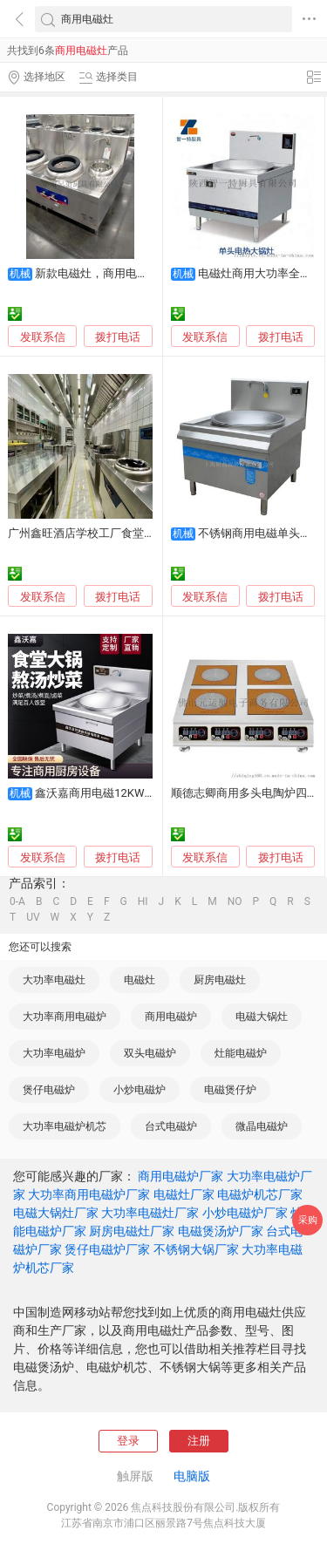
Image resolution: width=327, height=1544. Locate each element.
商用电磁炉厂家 (180, 1176)
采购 (307, 1220)
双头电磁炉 (150, 1053)
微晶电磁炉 (261, 1126)
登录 (128, 1440)
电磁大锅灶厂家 (56, 1213)
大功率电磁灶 (54, 980)
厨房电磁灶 (220, 980)
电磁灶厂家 (184, 1194)
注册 (198, 1440)
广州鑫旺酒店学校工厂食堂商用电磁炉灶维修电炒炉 (138, 533)
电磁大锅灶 (261, 1016)
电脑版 (192, 1476)
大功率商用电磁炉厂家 (89, 1194)
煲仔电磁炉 (49, 1090)
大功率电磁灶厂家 (150, 1213)
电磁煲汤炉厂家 (220, 1231)
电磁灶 (139, 980)
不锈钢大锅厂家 (196, 1249)
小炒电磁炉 (139, 1090)
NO (235, 901)
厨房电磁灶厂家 (131, 1231)
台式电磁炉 (171, 1126)
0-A (17, 901)
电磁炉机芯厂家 (260, 1194)
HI (143, 901)
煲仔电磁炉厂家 (107, 1249)
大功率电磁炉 (54, 1053)
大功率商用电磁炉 (64, 1016)
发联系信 (42, 336)
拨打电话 (117, 336)
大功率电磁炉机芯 (64, 1126)
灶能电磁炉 (241, 1053)
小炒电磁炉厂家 (245, 1213)
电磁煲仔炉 (230, 1090)
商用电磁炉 (171, 1016)
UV (32, 917)
